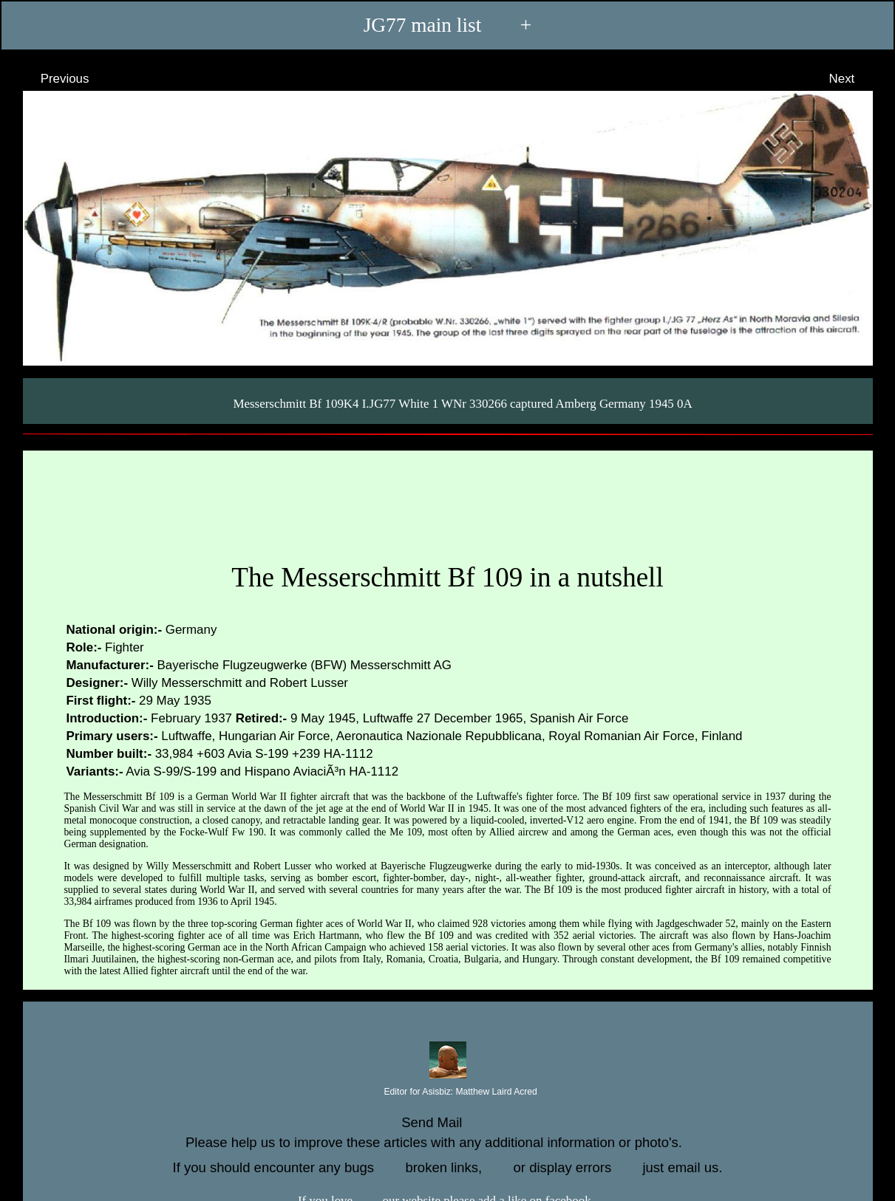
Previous (51, 78)
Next (855, 78)
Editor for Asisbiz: (447, 1092)
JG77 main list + (448, 25)
